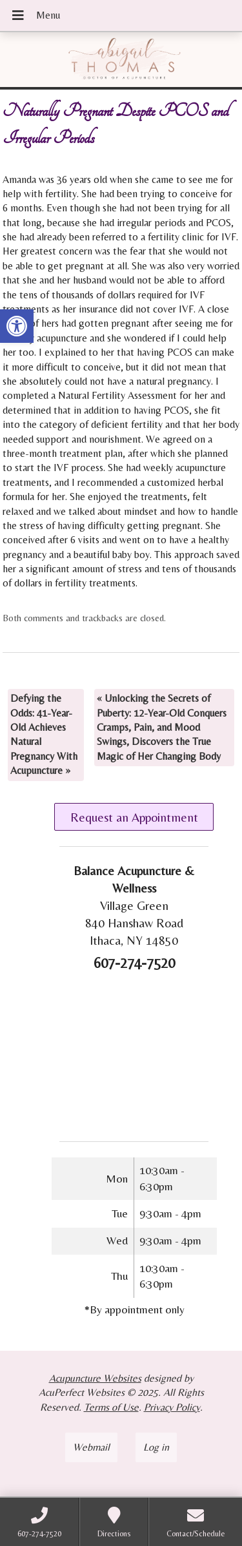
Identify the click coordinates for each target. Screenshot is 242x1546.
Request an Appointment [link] (134, 817)
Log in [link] (156, 1447)
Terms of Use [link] (111, 1407)
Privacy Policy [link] (172, 1407)
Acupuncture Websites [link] (95, 1378)
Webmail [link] (91, 1447)
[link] (17, 326)
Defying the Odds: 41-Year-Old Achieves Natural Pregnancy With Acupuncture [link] (43, 734)
